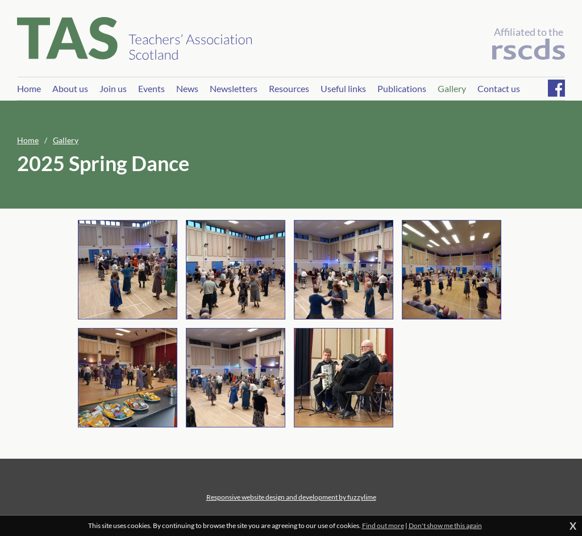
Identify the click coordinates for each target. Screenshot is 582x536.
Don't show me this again (445, 525)
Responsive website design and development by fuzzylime (291, 497)
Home (28, 140)
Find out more (383, 525)
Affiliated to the (528, 43)
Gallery (65, 140)
